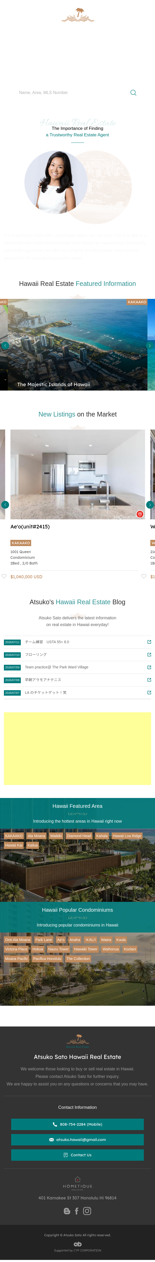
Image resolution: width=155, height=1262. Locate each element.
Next (150, 346)
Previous (5, 346)
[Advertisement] (77, 748)
